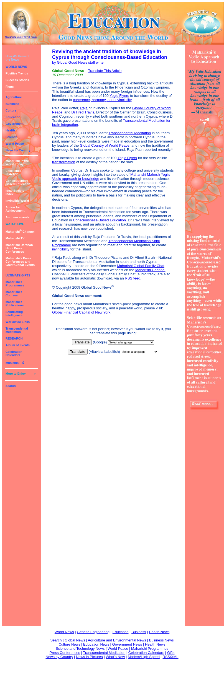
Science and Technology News (80, 648)
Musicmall (15, 362)
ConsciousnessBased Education (18, 182)
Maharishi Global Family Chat (140, 266)
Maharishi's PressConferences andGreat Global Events (20, 261)
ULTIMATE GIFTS (18, 275)
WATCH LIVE (15, 224)
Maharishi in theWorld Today (17, 162)
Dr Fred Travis (82, 112)
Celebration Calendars (14, 353)
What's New (115, 657)
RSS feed (132, 278)
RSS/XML (171, 657)
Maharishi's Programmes (15, 283)
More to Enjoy (16, 373)
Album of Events (18, 345)
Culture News (69, 644)
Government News (127, 644)
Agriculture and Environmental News (117, 640)
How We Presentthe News (17, 58)
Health (10, 130)
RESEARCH (14, 338)
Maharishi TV (15, 238)
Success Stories (17, 80)
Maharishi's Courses (14, 293)
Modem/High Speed (144, 657)
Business (12, 103)
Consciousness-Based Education (99, 220)
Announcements (17, 217)
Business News (161, 640)
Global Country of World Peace (104, 145)
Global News (75, 640)
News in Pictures (89, 657)
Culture (11, 110)
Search (11, 385)
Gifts (171, 653)
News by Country (18, 150)
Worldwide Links (18, 321)
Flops (10, 86)
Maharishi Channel (20, 231)
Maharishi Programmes (149, 648)
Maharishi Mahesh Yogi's (150, 174)
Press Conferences (65, 653)
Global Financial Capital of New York (81, 312)
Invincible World (17, 200)
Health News (159, 632)
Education (13, 117)
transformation (63, 162)
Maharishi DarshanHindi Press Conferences (19, 248)
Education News (96, 644)
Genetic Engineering (93, 632)
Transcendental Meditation (17, 330)
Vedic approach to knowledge (75, 179)
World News (64, 632)
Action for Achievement (15, 209)
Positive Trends (17, 73)
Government (15, 123)
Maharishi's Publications (15, 303)
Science (11, 137)
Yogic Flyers (119, 96)
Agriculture (14, 97)
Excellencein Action (13, 172)
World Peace (15, 143)
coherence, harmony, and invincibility (102, 100)
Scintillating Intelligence (14, 313)
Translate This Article (105, 71)
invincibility (60, 249)
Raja (84, 108)
